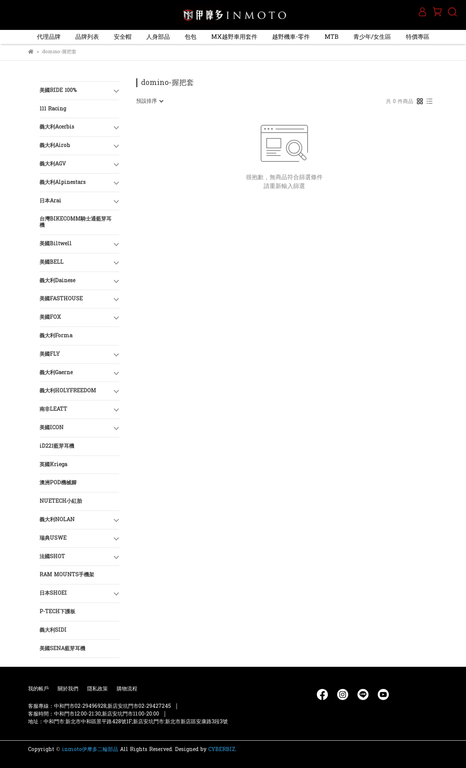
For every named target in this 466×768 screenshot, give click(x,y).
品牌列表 (87, 37)
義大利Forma (56, 335)
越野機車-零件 (291, 37)
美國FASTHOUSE (61, 298)
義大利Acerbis (57, 127)
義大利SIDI (53, 630)
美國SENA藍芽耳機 (62, 648)
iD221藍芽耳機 (57, 446)
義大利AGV (53, 163)
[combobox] (149, 101)
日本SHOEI (53, 593)
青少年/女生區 (372, 37)
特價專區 (417, 37)
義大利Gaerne (56, 372)
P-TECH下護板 (57, 611)
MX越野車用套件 (234, 37)
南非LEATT (53, 409)
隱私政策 (97, 688)
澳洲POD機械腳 (58, 482)
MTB (332, 37)
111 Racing (53, 108)
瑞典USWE (53, 538)
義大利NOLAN (57, 519)
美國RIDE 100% (58, 90)
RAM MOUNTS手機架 (67, 574)
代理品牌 (49, 37)
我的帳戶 (38, 688)
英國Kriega (53, 464)
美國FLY (50, 354)
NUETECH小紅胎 (61, 501)
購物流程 (127, 688)
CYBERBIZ (221, 749)
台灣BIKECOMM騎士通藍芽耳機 (76, 222)
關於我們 (68, 688)
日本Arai (50, 200)
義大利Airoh (55, 145)
